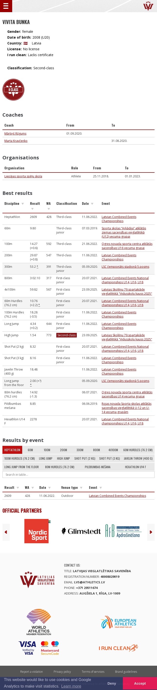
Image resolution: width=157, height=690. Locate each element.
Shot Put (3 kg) (109, 458)
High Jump (63, 458)
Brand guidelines (126, 672)
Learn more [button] (71, 686)
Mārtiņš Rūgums (15, 133)
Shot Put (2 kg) (84, 458)
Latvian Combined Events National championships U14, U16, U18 (125, 280)
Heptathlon (12, 450)
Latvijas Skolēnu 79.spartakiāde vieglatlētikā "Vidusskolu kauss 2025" (127, 291)
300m (80, 450)
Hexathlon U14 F (135, 467)
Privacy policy (62, 672)
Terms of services (93, 672)
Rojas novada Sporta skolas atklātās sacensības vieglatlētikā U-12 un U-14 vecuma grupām (126, 408)
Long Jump (45, 458)
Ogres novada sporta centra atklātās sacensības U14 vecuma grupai (127, 394)
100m (47, 450)
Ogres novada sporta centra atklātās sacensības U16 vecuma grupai (127, 246)
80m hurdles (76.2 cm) (59, 467)
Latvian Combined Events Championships (119, 219)
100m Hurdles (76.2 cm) (19, 458)
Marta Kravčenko (16, 141)
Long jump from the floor (21, 467)
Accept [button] (140, 683)
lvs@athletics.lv (89, 582)
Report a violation (31, 672)
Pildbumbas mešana (97, 467)
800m (96, 450)
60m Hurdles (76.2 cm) (138, 450)
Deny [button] (112, 683)
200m (63, 450)
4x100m (113, 450)
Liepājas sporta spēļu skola (23, 176)
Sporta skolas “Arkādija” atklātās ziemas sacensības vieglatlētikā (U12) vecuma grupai (124, 232)
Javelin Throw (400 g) (138, 458)
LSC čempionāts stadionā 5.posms (125, 267)
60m (30, 450)
